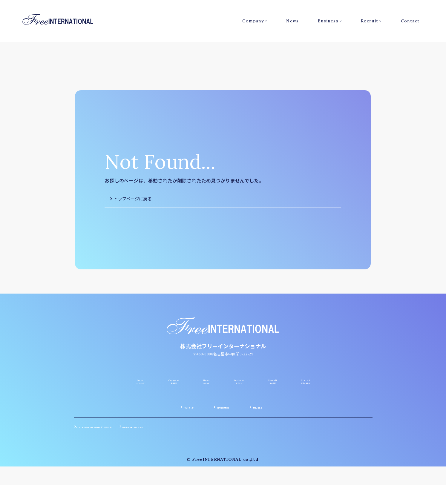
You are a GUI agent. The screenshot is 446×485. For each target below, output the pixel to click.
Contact (410, 21)
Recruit (369, 21)
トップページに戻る (132, 199)
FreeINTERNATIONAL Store (210, 452)
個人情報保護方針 (223, 432)
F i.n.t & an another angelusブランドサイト (123, 452)
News (292, 21)
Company (253, 21)
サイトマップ (170, 432)
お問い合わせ (276, 432)
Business (328, 21)
